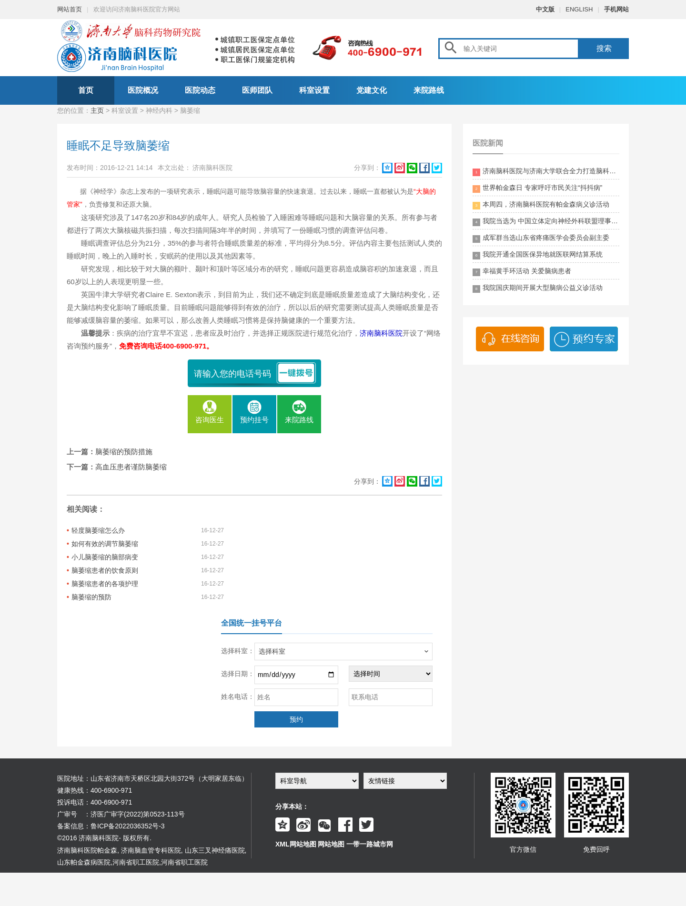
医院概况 (143, 90)
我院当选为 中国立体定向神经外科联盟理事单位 (546, 221)
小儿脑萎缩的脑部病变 (104, 557)
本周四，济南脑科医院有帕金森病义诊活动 (541, 204)
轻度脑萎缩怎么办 (98, 530)
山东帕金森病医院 (84, 862)
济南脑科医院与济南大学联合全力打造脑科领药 (546, 171)
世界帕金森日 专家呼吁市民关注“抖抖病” (537, 188)
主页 (97, 110)
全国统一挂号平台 (251, 623)
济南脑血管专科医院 (151, 850)
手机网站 (616, 9)
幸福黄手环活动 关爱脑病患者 (522, 271)
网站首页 (69, 9)
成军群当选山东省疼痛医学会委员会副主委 (541, 238)
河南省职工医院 (135, 862)
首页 (85, 90)
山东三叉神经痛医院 (215, 850)
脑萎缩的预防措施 (123, 452)
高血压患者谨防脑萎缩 (131, 467)
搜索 (604, 48)
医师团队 (257, 90)
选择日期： (237, 673)
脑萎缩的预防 (91, 597)
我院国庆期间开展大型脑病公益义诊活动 (538, 288)
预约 (296, 719)
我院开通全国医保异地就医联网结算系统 (538, 254)
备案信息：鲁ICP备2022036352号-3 (111, 826)
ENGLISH (579, 9)
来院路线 (429, 90)
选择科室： (237, 651)
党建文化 (371, 90)
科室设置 (314, 90)
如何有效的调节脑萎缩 (104, 544)
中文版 (545, 9)
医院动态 (200, 90)
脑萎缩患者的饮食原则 (104, 570)
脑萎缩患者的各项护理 (104, 583)
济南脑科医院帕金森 (87, 850)
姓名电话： (237, 696)
